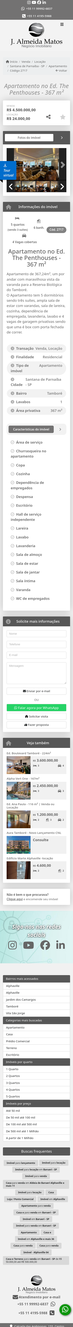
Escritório (12, 1055)
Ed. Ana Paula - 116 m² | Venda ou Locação (30, 805)
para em (36, 1169)
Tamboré (12, 1006)
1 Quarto (12, 1069)
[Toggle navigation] (62, 24)
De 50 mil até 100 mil (20, 1117)
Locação (40, 61)
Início (12, 61)
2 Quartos (13, 1076)
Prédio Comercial (18, 1041)
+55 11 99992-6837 (39, 8)
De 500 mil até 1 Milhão (22, 1131)
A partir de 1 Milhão (19, 1138)
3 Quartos (13, 1083)
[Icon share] (29, 2)
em (52, 1199)
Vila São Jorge (15, 1013)
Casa (9, 1034)
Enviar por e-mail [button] (36, 691)
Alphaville (12, 986)
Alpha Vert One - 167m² (23, 778)
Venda (26, 61)
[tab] (19, 137)
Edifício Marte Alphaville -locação (30, 858)
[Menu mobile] (36, 35)
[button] (61, 165)
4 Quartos (13, 1089)
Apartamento (58, 66)
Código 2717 (18, 70)
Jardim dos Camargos (21, 999)
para (21, 1163)
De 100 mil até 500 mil (21, 1124)
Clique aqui (15, 899)
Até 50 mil (13, 1111)
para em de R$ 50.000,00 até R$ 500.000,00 (34, 1260)
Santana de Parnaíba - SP (27, 66)
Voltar (61, 70)
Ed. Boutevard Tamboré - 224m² (29, 753)
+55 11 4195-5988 (39, 16)
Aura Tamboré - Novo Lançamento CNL (34, 833)
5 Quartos (13, 1096)
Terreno (11, 1048)
